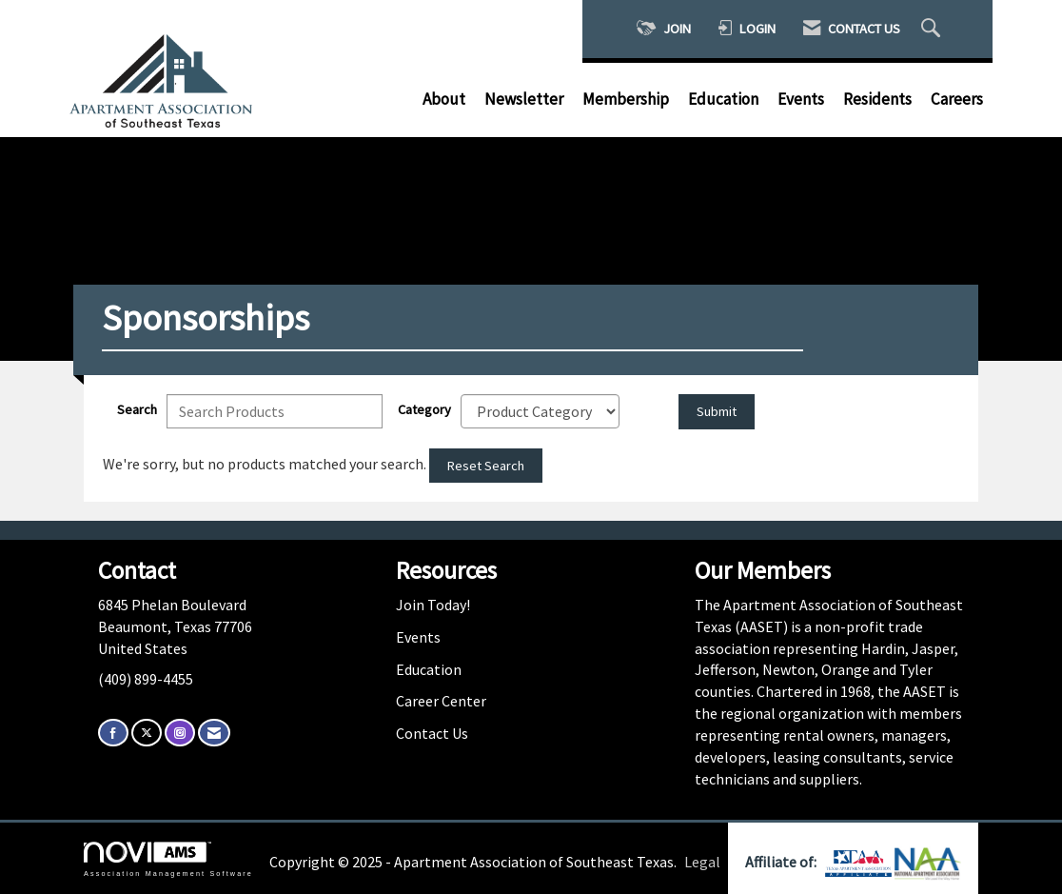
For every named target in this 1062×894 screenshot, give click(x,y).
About (444, 99)
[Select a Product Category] (540, 411)
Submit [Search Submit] (717, 411)
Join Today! (433, 604)
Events (800, 99)
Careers (957, 99)
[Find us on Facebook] (113, 732)
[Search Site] (933, 29)
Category (424, 409)
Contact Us (432, 733)
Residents (877, 99)
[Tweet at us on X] (146, 732)
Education (723, 99)
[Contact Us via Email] (214, 732)
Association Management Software (168, 859)
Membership (625, 99)
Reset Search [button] (485, 465)
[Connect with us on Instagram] (180, 732)
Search (137, 409)
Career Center (441, 700)
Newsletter (523, 99)
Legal (702, 861)
